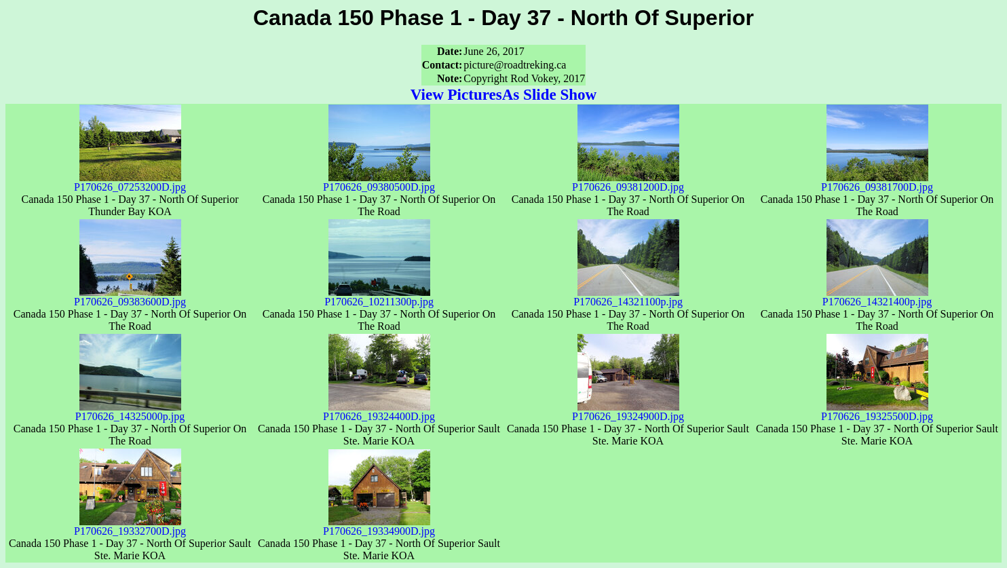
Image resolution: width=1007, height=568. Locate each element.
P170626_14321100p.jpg (628, 296)
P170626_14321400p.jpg (877, 296)
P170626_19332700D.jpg (130, 526)
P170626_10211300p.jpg (379, 296)
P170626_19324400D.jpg (379, 411)
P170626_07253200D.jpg (130, 182)
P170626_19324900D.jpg (628, 411)
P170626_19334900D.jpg (379, 526)
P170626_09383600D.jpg (130, 296)
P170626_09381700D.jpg (877, 182)
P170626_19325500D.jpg (877, 411)
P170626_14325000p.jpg (130, 411)
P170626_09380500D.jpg (379, 182)
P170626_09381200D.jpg (628, 182)
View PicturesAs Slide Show (503, 94)
